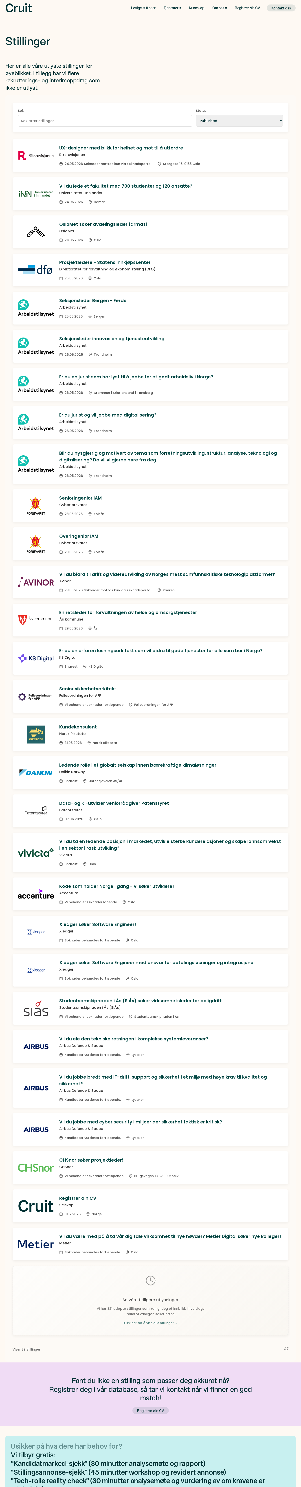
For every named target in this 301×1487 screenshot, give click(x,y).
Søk (21, 110)
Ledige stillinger (143, 8)
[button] (172, 8)
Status (201, 110)
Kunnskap (196, 8)
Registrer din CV (247, 8)
